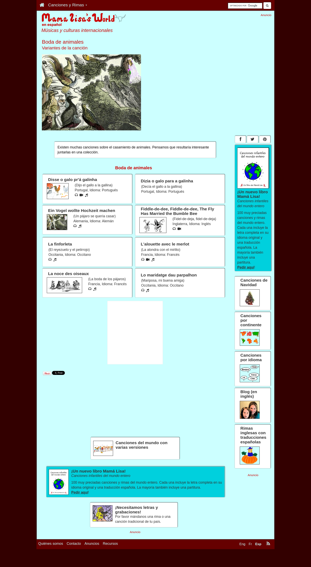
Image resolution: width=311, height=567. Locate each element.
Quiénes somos (50, 556)
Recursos (110, 556)
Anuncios (91, 556)
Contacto (74, 556)
